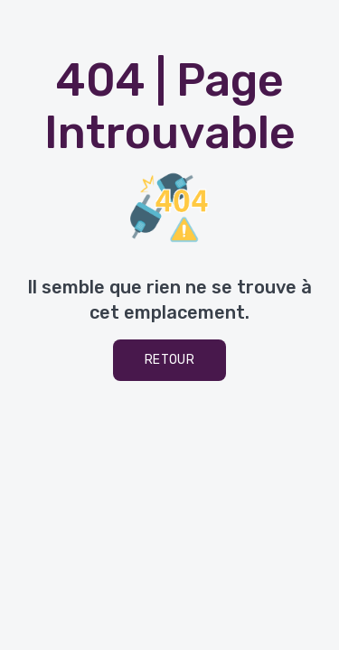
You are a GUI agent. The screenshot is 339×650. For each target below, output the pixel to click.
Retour (169, 359)
